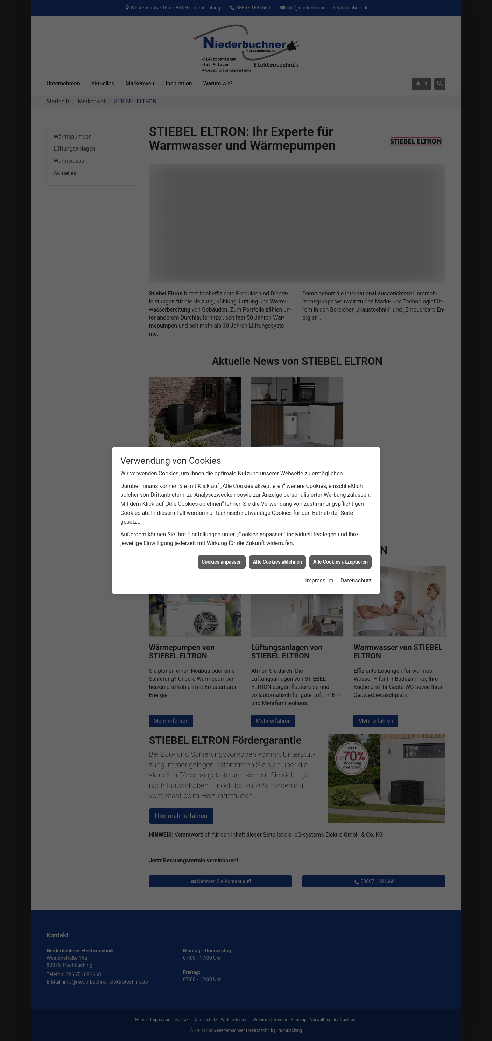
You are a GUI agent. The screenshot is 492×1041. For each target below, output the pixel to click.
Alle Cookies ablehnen (277, 560)
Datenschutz (356, 579)
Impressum (319, 579)
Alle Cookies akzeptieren (340, 560)
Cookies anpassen (222, 560)
